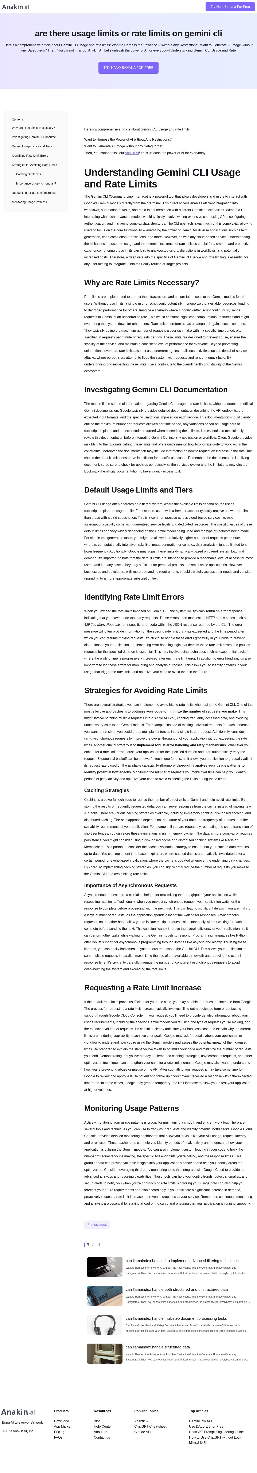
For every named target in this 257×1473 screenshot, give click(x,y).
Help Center (103, 1426)
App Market (62, 1426)
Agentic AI (141, 1421)
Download (61, 1421)
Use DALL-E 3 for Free (206, 1426)
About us (100, 1432)
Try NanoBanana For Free (230, 6)
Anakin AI (132, 153)
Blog (97, 1421)
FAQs (58, 1437)
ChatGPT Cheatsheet (150, 1426)
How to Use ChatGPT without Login (215, 1437)
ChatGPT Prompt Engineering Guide (216, 1432)
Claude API (142, 1432)
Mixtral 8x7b (198, 1442)
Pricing (59, 1432)
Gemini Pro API (200, 1421)
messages (99, 1224)
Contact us (102, 1437)
